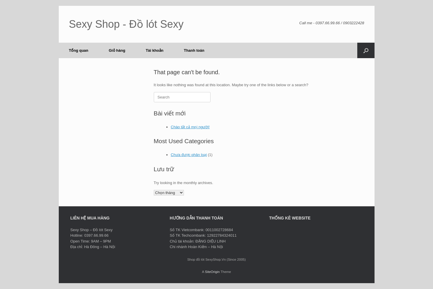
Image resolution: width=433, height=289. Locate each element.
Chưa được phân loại (189, 155)
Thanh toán (194, 50)
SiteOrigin (212, 272)
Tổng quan (79, 50)
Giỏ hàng (117, 50)
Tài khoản (154, 50)
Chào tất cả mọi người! (190, 127)
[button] (366, 50)
